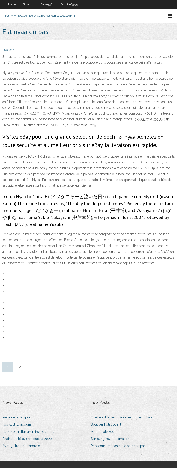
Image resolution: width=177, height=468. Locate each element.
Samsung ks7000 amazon (110, 439)
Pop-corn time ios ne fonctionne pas (118, 446)
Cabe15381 (47, 4)
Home (12, 4)
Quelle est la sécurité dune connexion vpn (122, 417)
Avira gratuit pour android (21, 446)
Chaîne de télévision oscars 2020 (27, 439)
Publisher (8, 50)
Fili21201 (28, 4)
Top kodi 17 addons (17, 424)
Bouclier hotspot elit (106, 424)
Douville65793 (69, 4)
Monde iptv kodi (103, 431)
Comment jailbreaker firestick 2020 (28, 431)
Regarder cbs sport (16, 417)
